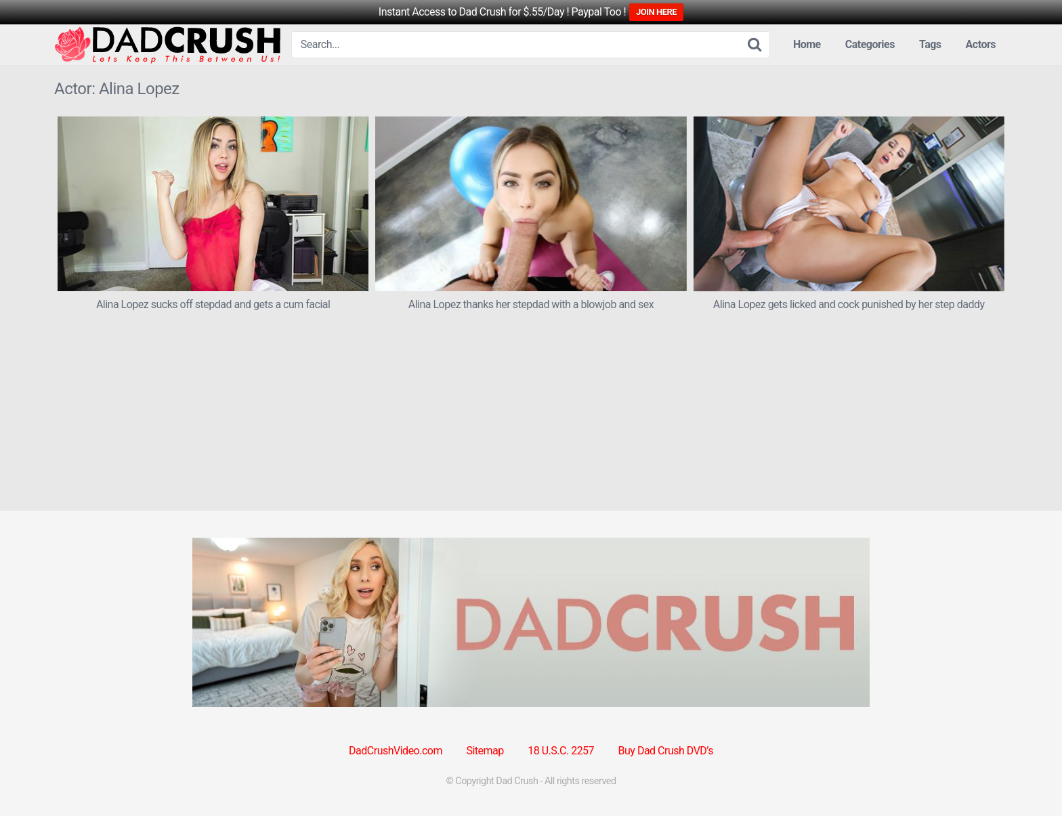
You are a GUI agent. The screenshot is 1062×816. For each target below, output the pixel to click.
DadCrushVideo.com (395, 750)
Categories (870, 44)
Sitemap (484, 750)
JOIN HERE (656, 12)
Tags (930, 44)
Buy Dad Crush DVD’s (665, 750)
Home (807, 44)
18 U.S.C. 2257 (561, 750)
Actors (981, 44)
